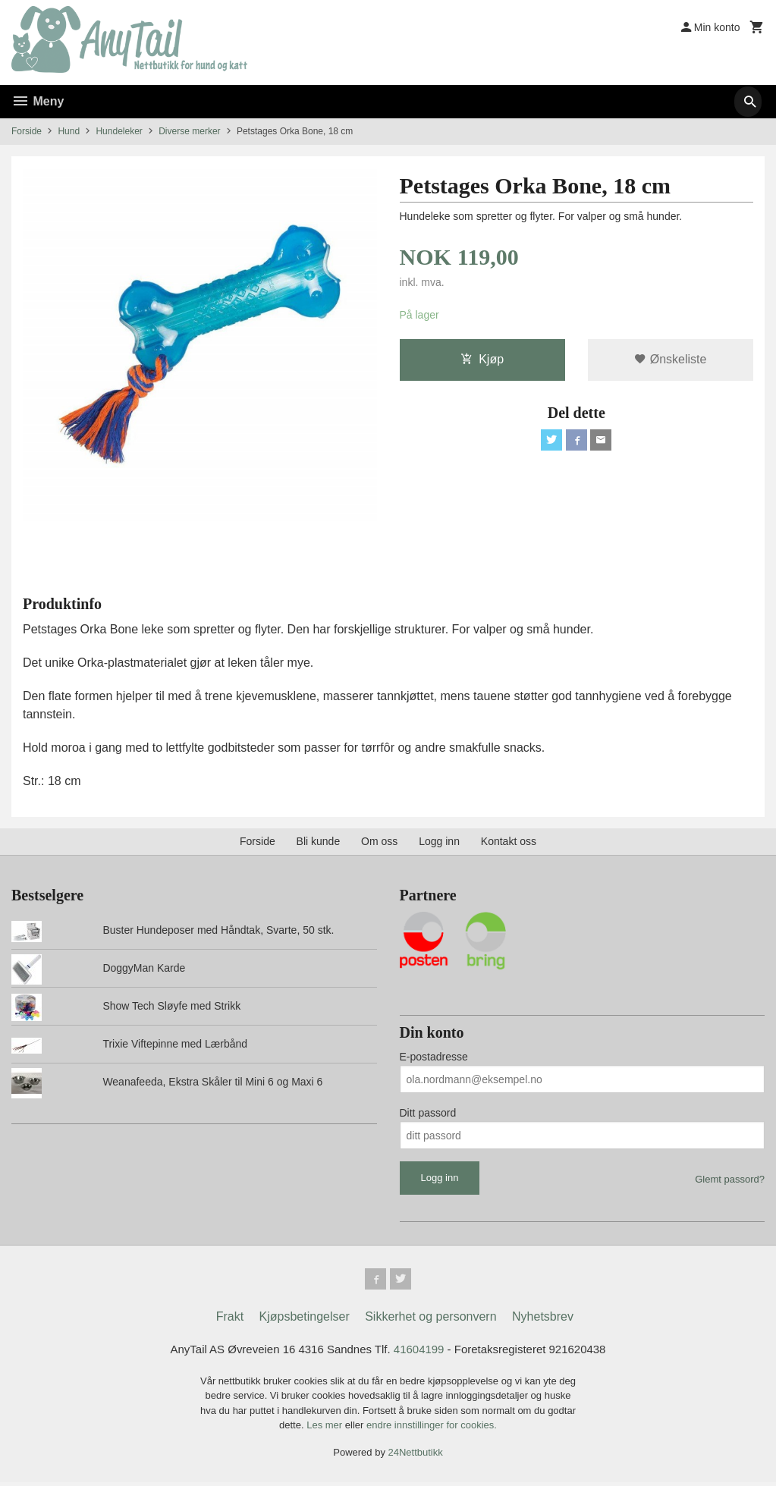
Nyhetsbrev (542, 1319)
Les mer (325, 1428)
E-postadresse (434, 1057)
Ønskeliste (670, 360)
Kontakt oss (508, 841)
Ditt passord (428, 1113)
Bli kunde (319, 841)
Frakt (229, 1319)
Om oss (379, 841)
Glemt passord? (730, 1179)
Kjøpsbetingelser (304, 1319)
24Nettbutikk (415, 1456)
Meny (37, 101)
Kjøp (482, 360)
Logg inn (439, 841)
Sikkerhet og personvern (430, 1319)
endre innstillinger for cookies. (431, 1428)
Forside (26, 131)
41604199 (421, 1352)
